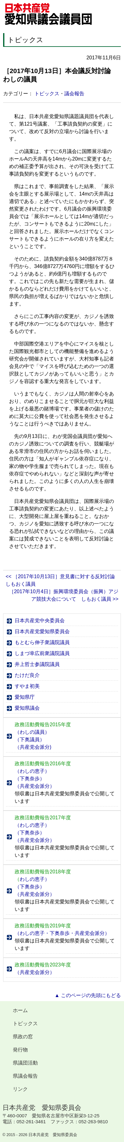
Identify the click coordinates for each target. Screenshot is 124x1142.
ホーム (20, 1010)
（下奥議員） (30, 739)
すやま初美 (27, 686)
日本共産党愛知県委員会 (42, 631)
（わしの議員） (32, 732)
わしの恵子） (32, 879)
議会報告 (74, 93)
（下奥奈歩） (30, 778)
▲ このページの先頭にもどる (88, 995)
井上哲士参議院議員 (37, 664)
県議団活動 (25, 1062)
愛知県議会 (27, 708)
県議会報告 (25, 1076)
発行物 (20, 1049)
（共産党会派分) (33, 747)
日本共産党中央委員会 (40, 620)
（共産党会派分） (35, 786)
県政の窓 (23, 1036)
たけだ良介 (27, 675)
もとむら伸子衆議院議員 (42, 642)
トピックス (46, 93)
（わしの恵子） (32, 771)
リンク (20, 1089)
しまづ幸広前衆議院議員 (42, 653)
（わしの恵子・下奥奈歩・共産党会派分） (62, 933)
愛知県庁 (25, 697)
